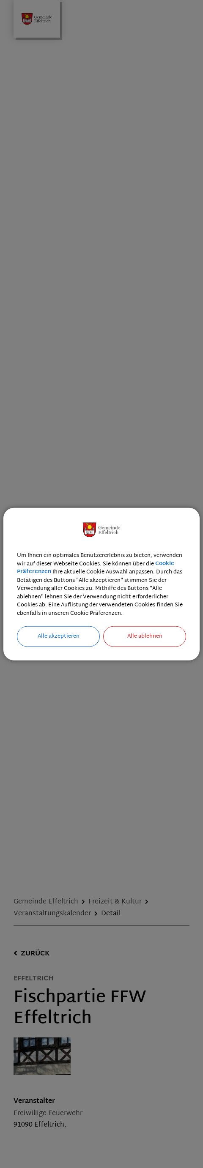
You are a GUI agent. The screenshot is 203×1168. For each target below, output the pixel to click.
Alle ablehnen (144, 636)
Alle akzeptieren (59, 636)
